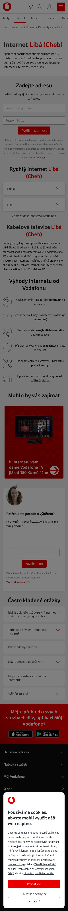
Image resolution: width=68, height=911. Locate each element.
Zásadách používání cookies (39, 873)
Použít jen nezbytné (34, 894)
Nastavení (34, 901)
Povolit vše (34, 884)
